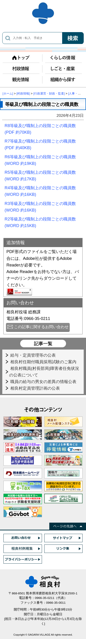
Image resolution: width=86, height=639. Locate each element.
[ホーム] (8, 93)
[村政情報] (23, 93)
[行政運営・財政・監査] (49, 93)
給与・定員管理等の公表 (33, 355)
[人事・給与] (76, 93)
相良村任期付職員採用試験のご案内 (44, 361)
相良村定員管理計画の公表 (35, 388)
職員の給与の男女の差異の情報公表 (44, 381)
